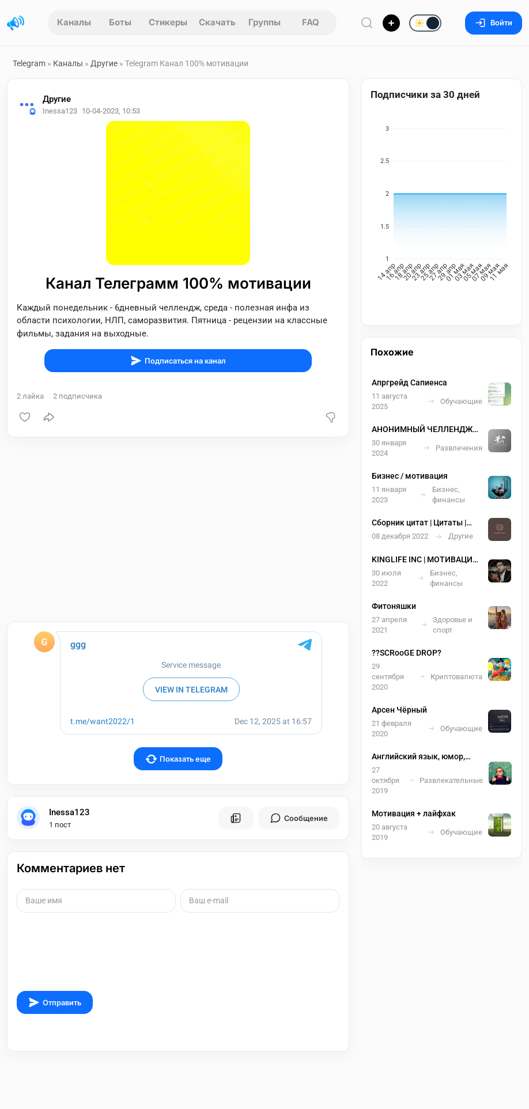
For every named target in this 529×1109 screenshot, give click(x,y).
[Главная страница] (15, 23)
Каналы (74, 22)
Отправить (54, 1002)
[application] (441, 206)
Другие (104, 63)
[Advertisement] (178, 529)
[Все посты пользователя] (235, 818)
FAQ (310, 22)
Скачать (217, 22)
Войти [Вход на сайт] (493, 22)
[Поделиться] (49, 417)
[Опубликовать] (391, 23)
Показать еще (178, 759)
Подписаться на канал (178, 360)
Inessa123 (69, 812)
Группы (264, 22)
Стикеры (168, 22)
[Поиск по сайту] (367, 22)
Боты (120, 22)
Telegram (29, 63)
